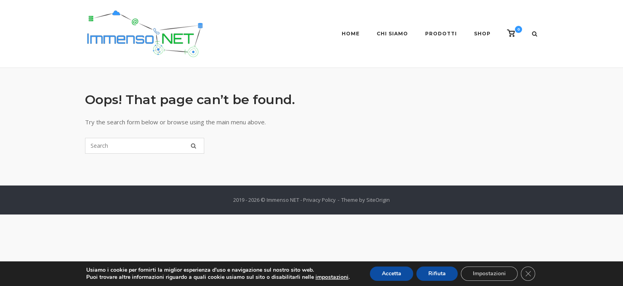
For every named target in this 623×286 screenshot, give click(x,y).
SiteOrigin (378, 199)
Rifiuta (437, 273)
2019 (238, 199)
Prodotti (441, 34)
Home (351, 34)
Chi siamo (392, 34)
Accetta (391, 273)
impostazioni (331, 277)
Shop (482, 34)
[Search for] (144, 146)
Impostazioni (489, 273)
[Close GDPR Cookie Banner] (528, 274)
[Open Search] (534, 34)
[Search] (193, 146)
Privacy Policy (319, 199)
